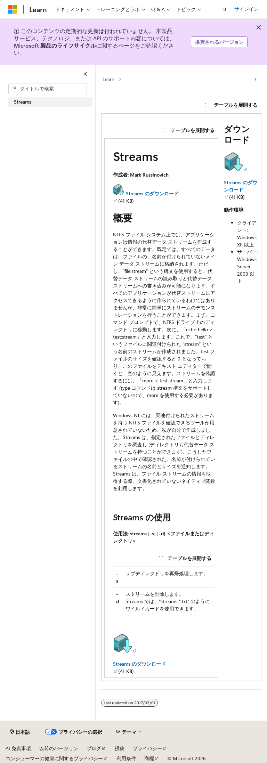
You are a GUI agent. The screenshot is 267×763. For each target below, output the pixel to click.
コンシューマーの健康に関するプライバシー (54, 758)
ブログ (94, 748)
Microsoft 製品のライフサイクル (55, 45)
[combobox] (47, 88)
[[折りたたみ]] (85, 74)
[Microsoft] (12, 9)
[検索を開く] (225, 9)
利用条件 (126, 758)
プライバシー (147, 748)
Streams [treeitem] (22, 101)
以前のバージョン (58, 748)
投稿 (119, 748)
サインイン (246, 9)
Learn (108, 79)
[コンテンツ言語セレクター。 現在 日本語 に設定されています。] (20, 732)
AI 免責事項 (18, 748)
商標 (149, 758)
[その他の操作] (255, 79)
